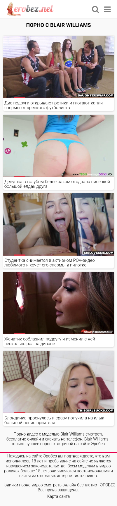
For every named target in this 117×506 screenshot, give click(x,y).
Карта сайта (58, 496)
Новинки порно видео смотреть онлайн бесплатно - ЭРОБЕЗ (58, 485)
